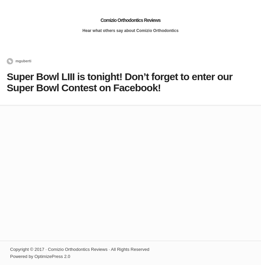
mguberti (23, 61)
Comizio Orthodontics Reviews (130, 20)
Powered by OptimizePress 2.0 (40, 256)
